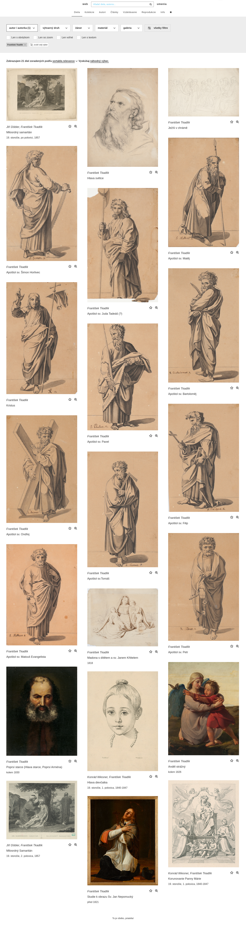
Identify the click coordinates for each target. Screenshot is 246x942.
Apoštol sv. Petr (178, 658)
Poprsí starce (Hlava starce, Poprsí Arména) (34, 773)
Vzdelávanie (130, 18)
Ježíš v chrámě (177, 134)
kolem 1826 (174, 778)
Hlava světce (95, 184)
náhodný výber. (99, 67)
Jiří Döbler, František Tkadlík (24, 133)
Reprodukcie (149, 18)
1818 (90, 669)
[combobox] (122, 10)
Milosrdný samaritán (19, 138)
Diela (77, 18)
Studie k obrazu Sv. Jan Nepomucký (110, 903)
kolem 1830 (12, 778)
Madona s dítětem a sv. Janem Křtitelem (112, 664)
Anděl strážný (176, 773)
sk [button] (221, 4)
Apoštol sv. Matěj (179, 264)
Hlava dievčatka (97, 788)
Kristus (10, 411)
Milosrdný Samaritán (19, 857)
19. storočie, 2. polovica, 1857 (23, 862)
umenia (162, 10)
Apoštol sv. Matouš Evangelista (26, 663)
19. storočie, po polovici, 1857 (23, 144)
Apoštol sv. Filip (178, 529)
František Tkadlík (98, 179)
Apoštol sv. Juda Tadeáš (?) (104, 320)
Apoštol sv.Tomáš (98, 585)
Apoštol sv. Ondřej (17, 540)
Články (114, 18)
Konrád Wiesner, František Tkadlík (109, 783)
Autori (102, 18)
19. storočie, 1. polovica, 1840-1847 (107, 794)
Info (163, 18)
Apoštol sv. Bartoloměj (182, 400)
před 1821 (93, 908)
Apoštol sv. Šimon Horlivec (23, 278)
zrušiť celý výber (39, 51)
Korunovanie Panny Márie (184, 885)
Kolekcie (89, 18)
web (85, 10)
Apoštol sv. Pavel (98, 448)
